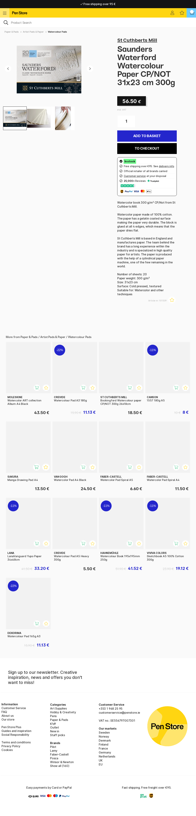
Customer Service (13, 708)
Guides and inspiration (16, 731)
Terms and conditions (15, 742)
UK (101, 760)
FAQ (4, 712)
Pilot (53, 747)
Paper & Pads (12, 31)
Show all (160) (59, 766)
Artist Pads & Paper (33, 31)
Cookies (7, 750)
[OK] (98, 22)
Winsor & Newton (62, 762)
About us (7, 715)
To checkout (147, 148)
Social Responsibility (15, 734)
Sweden (104, 732)
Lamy (53, 750)
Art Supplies (58, 708)
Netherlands (107, 756)
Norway (104, 736)
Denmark (105, 740)
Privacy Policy (10, 746)
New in (54, 731)
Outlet (54, 727)
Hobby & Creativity (63, 712)
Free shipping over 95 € (98, 4)
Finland (103, 744)
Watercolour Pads (57, 31)
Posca (54, 758)
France (103, 748)
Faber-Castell (59, 754)
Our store (7, 719)
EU (101, 764)
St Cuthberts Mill (137, 40)
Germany (105, 752)
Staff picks (57, 735)
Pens (53, 716)
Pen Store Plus (11, 727)
